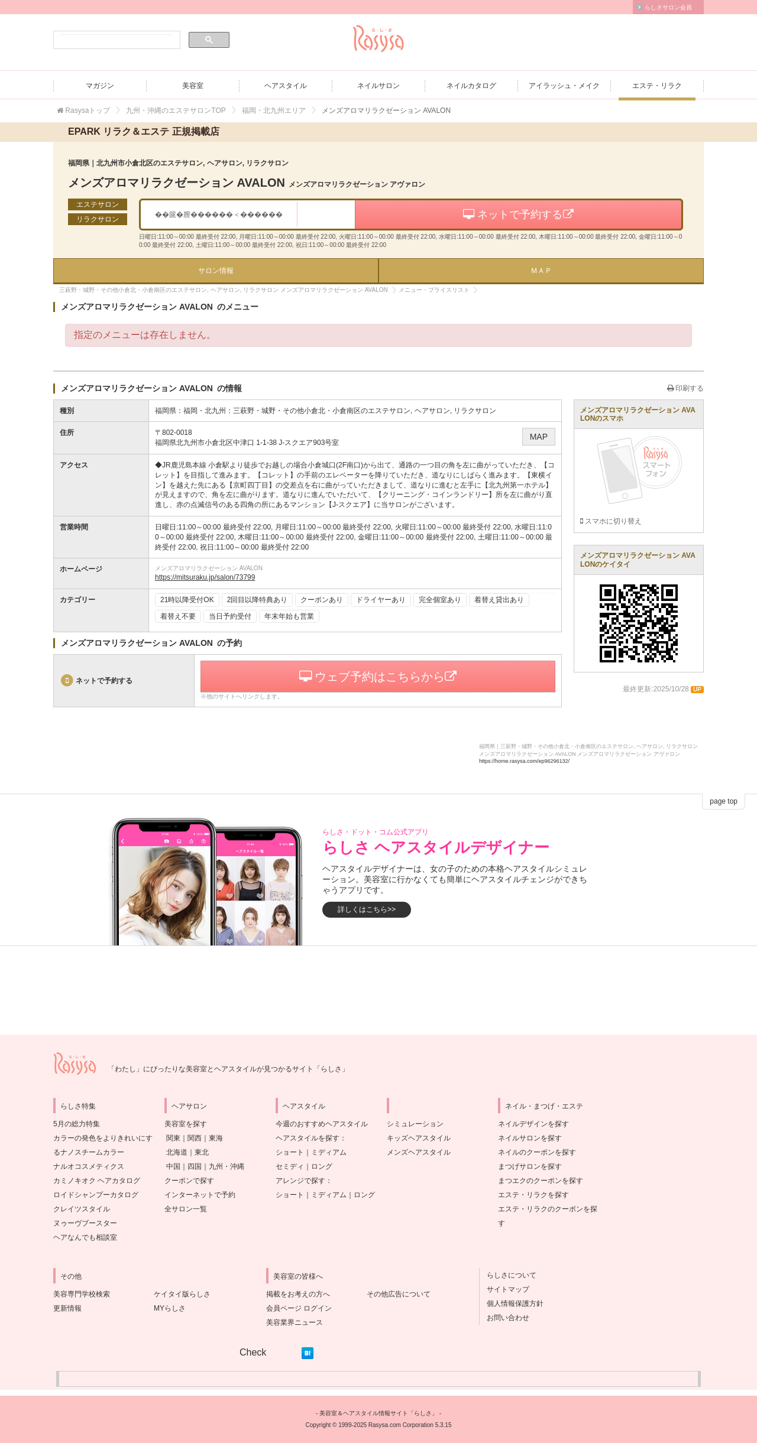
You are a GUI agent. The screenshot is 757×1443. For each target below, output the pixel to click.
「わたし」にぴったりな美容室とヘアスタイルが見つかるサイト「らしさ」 (228, 1069)
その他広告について (399, 1294)
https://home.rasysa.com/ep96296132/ (524, 761)
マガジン (100, 86)
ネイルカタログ (471, 86)
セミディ (290, 1166)
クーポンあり (321, 600)
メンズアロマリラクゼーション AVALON (246, 182)
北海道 (176, 1152)
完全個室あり (440, 600)
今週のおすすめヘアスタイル (322, 1124)
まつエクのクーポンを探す (540, 1180)
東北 (202, 1152)
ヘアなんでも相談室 (85, 1237)
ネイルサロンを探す (530, 1138)
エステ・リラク (657, 86)
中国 (173, 1166)
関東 (173, 1138)
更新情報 (67, 1308)
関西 (194, 1138)
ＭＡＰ (541, 270)
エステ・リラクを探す (533, 1195)
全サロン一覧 (185, 1209)
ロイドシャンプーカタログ (95, 1195)
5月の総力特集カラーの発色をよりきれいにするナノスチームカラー (103, 1138)
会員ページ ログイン (299, 1308)
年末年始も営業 (289, 616)
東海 (216, 1138)
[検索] (115, 40)
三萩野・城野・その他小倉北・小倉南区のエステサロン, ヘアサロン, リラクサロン (364, 411)
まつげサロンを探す (530, 1166)
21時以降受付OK (187, 600)
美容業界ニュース (294, 1322)
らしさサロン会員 (668, 7)
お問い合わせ (504, 1318)
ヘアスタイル (285, 86)
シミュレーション (415, 1124)
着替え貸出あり (499, 600)
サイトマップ (504, 1289)
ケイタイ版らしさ (182, 1294)
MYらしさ (170, 1308)
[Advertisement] (378, 990)
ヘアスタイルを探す (307, 1138)
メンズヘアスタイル (419, 1152)
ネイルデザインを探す (533, 1124)
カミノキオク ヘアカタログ (96, 1180)
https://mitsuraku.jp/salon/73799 (205, 577)
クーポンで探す (189, 1180)
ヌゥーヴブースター (85, 1223)
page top (723, 801)
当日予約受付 (230, 616)
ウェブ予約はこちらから (378, 676)
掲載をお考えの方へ (298, 1294)
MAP (539, 436)
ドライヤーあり (381, 600)
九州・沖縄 (226, 1166)
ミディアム (329, 1152)
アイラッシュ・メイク (564, 86)
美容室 (192, 86)
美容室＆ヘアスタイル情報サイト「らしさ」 (378, 1413)
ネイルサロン (378, 86)
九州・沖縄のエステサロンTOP (175, 110)
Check (253, 1352)
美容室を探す (185, 1124)
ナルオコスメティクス (88, 1166)
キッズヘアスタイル (419, 1138)
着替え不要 (178, 616)
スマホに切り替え (611, 521)
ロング (321, 1166)
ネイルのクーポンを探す (537, 1152)
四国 (194, 1166)
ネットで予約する (518, 214)
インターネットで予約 (199, 1195)
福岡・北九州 (204, 411)
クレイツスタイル (81, 1209)
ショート (290, 1152)
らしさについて (508, 1275)
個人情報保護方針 (512, 1303)
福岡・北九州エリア (274, 110)
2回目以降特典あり (257, 600)
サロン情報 (216, 270)
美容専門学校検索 (81, 1294)
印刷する (685, 388)
